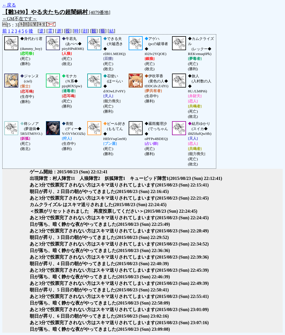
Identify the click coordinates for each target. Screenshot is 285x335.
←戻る (9, 5)
